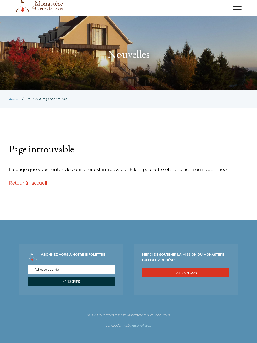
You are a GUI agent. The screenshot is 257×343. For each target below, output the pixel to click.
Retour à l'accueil (28, 183)
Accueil (14, 99)
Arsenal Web (142, 325)
